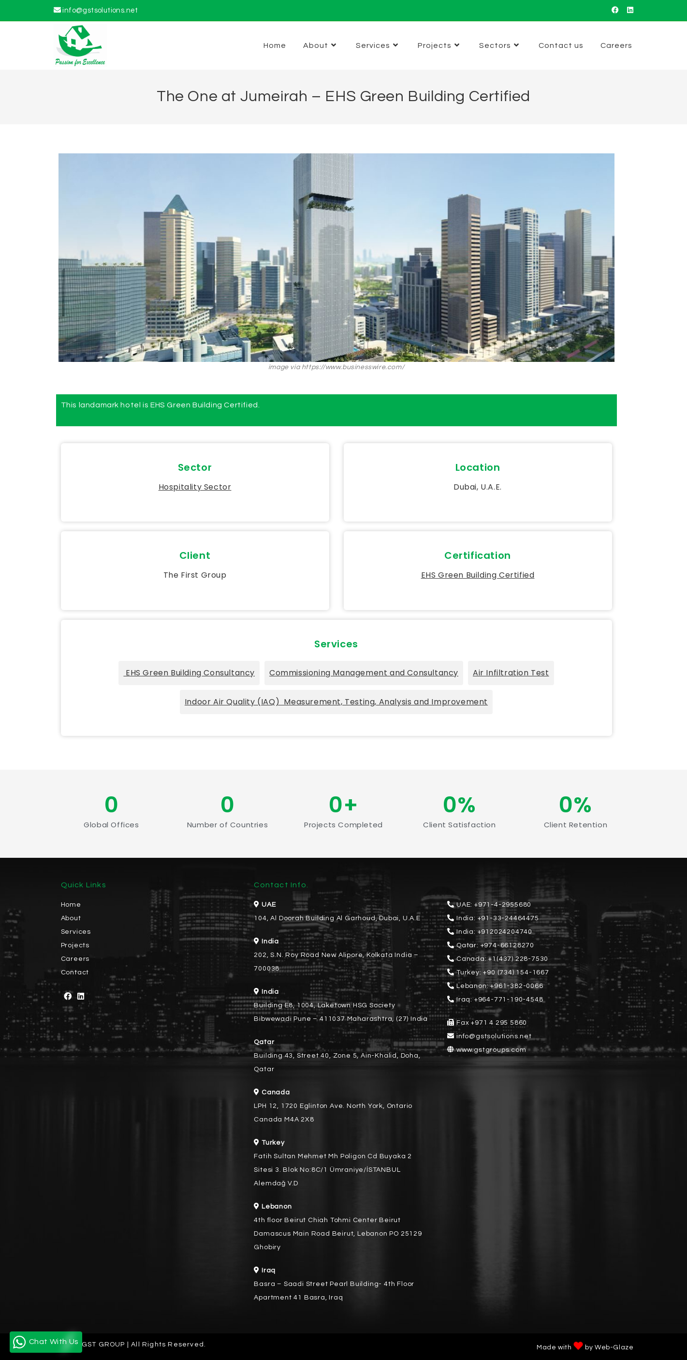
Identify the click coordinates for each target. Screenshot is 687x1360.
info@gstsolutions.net (100, 10)
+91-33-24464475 (508, 918)
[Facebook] (68, 996)
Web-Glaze (614, 1347)
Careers (75, 959)
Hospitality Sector (195, 487)
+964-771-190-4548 (508, 999)
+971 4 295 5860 (499, 1022)
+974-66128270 (507, 945)
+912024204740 (505, 931)
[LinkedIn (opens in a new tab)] (628, 10)
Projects (75, 945)
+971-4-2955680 (502, 904)
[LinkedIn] (81, 996)
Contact (75, 972)
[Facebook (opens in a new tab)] (615, 10)
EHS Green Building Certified (478, 575)
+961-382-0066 (516, 986)
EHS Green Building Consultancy (189, 672)
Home (71, 904)
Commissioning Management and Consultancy (363, 672)
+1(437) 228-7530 (518, 959)
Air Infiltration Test (511, 672)
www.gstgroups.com (491, 1049)
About (71, 918)
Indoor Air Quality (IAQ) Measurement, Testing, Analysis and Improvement (336, 701)
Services (76, 931)
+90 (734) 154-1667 (516, 972)
